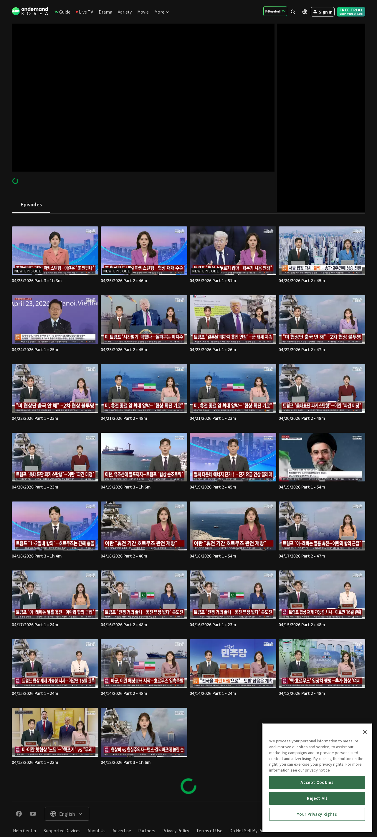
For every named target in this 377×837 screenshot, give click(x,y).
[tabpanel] (188, 507)
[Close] (364, 777)
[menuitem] (62, 11)
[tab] (31, 205)
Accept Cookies (316, 828)
